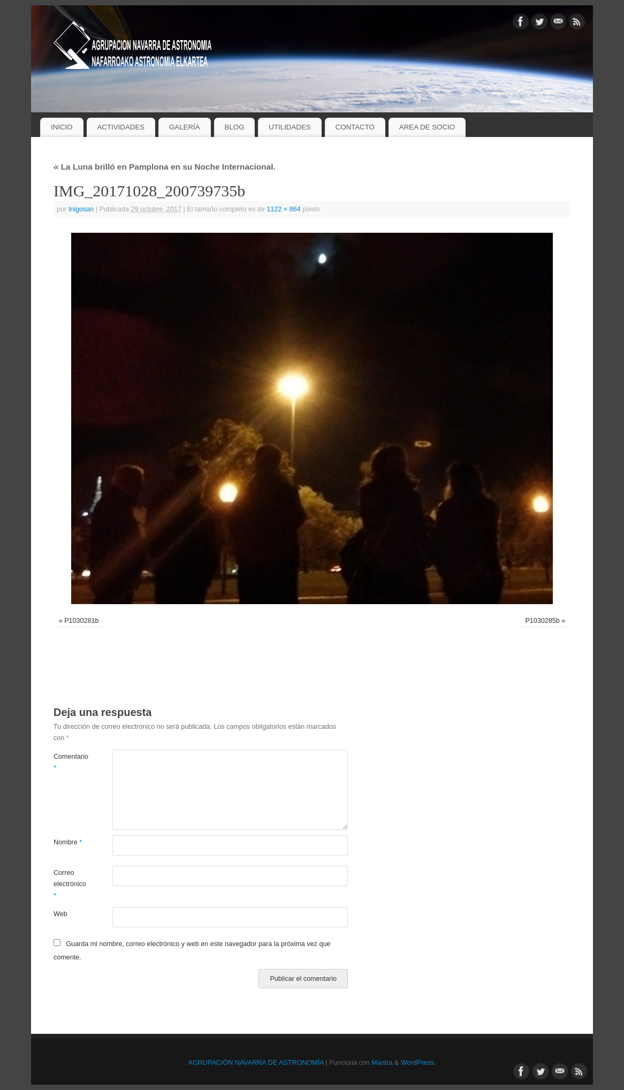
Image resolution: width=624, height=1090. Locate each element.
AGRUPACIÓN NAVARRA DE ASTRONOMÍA (256, 1062)
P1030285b (542, 620)
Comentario (68, 762)
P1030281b (81, 620)
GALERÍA (184, 127)
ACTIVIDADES (120, 127)
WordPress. (418, 1062)
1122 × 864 (283, 209)
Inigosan (81, 209)
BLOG (235, 127)
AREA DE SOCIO (427, 127)
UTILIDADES (289, 127)
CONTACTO (355, 127)
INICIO (62, 127)
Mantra (381, 1062)
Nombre (68, 842)
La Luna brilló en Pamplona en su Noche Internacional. (165, 166)
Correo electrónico (68, 884)
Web (60, 914)
